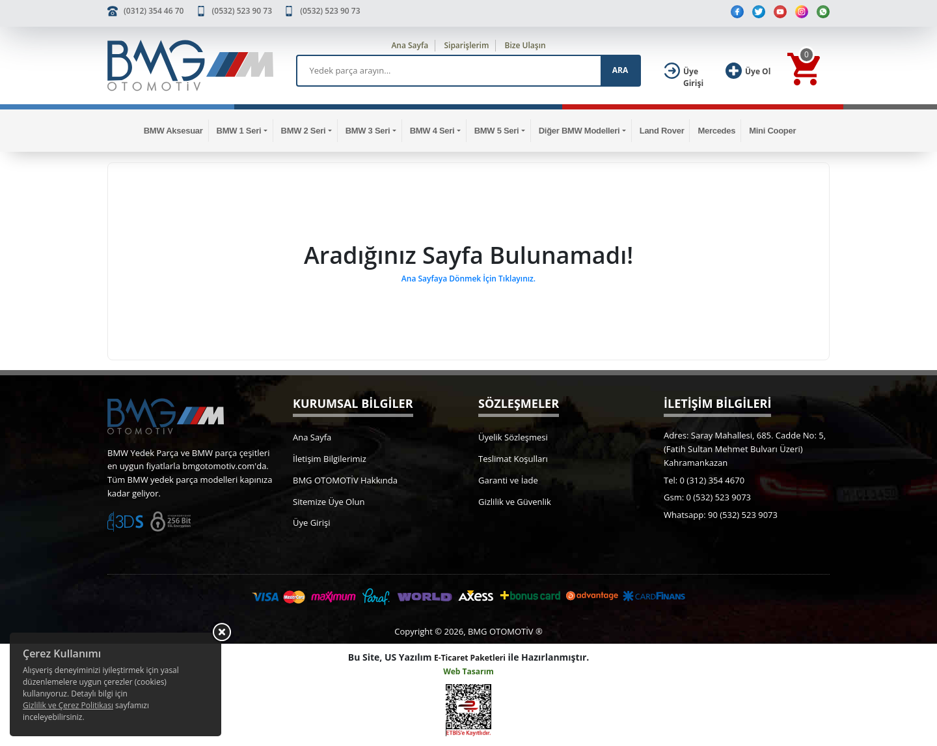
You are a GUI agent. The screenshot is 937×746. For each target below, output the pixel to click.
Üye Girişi (311, 522)
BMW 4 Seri (432, 131)
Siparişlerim (466, 45)
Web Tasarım (468, 671)
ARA (620, 70)
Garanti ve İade (508, 480)
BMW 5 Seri (496, 131)
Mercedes (716, 131)
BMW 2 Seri (303, 131)
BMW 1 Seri (239, 131)
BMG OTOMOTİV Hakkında (345, 480)
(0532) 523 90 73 (242, 10)
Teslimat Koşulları (513, 459)
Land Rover (662, 131)
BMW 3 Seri (368, 131)
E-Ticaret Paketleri (470, 657)
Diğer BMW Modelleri (579, 131)
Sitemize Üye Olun (328, 502)
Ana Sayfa (409, 45)
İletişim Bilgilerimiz (329, 459)
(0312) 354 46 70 (153, 10)
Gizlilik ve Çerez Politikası (68, 705)
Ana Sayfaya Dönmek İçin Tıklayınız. (468, 278)
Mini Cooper (772, 131)
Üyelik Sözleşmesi (513, 437)
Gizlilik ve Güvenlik (514, 502)
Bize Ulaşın (525, 45)
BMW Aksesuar (173, 131)
